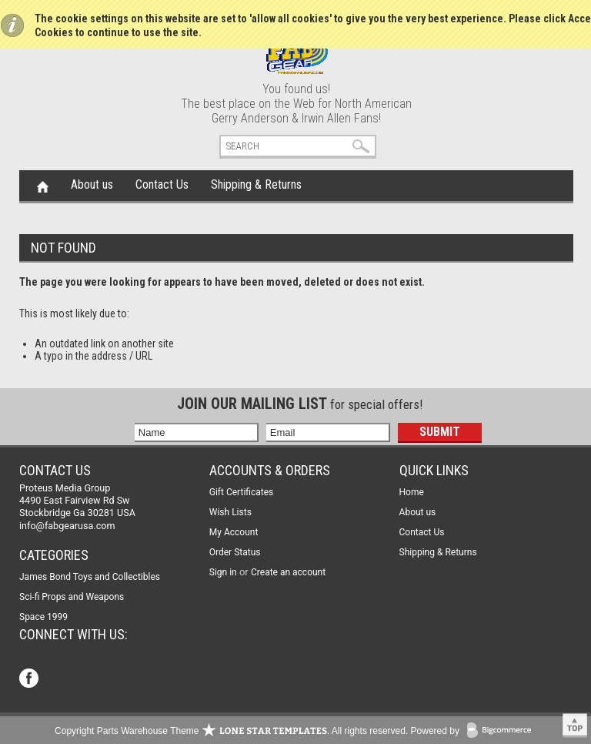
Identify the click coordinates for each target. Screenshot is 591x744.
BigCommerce (502, 731)
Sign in (223, 572)
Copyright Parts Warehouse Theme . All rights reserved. (231, 731)
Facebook (30, 680)
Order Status (235, 552)
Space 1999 (43, 617)
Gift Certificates (241, 492)
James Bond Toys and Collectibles (89, 576)
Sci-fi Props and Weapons (71, 597)
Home (42, 185)
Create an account (288, 572)
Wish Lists (230, 512)
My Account (234, 532)
